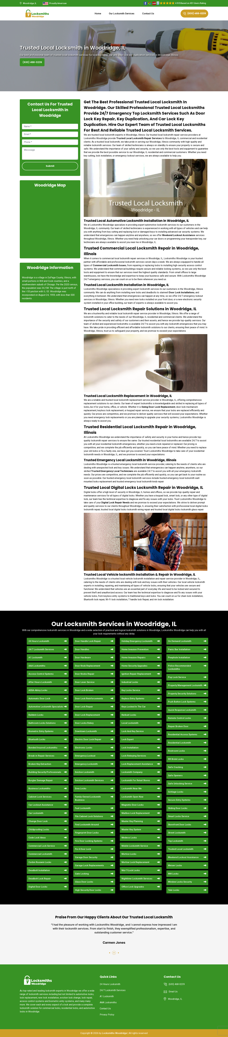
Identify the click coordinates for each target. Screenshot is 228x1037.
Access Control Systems (41, 674)
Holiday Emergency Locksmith (137, 641)
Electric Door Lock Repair (88, 739)
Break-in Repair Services (41, 755)
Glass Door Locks (84, 882)
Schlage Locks (175, 792)
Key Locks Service (131, 690)
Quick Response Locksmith (182, 710)
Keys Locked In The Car (134, 706)
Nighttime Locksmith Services (137, 878)
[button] (109, 952)
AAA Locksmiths (36, 665)
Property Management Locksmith (185, 685)
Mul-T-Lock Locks (131, 870)
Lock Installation (130, 747)
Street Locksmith (177, 832)
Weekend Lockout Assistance (183, 857)
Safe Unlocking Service (180, 783)
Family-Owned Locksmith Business (88, 798)
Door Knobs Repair (84, 674)
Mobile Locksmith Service (135, 846)
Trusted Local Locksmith (180, 849)
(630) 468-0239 (194, 13)
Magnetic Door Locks (133, 805)
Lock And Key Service (133, 731)
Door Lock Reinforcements (89, 698)
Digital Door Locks (37, 886)
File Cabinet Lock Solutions (89, 816)
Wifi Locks (173, 873)
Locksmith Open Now (132, 796)
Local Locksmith (130, 723)
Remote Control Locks (179, 718)
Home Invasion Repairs (133, 657)
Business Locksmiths (39, 788)
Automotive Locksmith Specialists (45, 706)
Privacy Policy (107, 1014)
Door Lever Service (85, 682)
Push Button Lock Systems (181, 701)
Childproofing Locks (38, 829)
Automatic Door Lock (39, 698)
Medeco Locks (129, 837)
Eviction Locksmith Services (89, 780)
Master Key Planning (132, 821)
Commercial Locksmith (40, 854)
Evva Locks (80, 788)
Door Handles (82, 649)
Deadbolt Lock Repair (39, 878)
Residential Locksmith (179, 742)
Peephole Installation (179, 657)
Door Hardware (83, 657)
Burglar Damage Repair (40, 780)
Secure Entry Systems (179, 800)
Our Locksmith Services (121, 13)
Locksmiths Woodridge (114, 1033)
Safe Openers (175, 775)
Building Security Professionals (44, 772)
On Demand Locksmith (179, 641)
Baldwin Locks (35, 715)
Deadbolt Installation (39, 870)
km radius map (50, 222)
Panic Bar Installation (179, 649)
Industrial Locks (130, 682)
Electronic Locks (83, 747)
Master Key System (131, 829)
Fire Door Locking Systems (88, 841)
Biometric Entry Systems (40, 731)
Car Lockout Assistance (40, 805)
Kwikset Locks (129, 715)
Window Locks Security (180, 882)
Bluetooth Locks (36, 739)
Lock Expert (128, 739)
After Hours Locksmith (40, 682)
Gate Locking (82, 873)
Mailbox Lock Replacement (136, 813)
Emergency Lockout (85, 755)
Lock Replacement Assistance (137, 764)
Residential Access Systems (182, 734)
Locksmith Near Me (132, 788)
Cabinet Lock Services (39, 796)
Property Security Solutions (182, 693)
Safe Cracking (175, 767)
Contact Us (148, 13)
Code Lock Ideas (37, 837)
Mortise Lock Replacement (135, 862)
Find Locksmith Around (87, 824)
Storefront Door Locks (179, 824)
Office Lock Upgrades (133, 886)
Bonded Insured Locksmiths (42, 747)
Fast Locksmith (83, 808)
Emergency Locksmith (86, 764)
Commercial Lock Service (41, 846)
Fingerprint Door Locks (87, 832)
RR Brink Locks (176, 759)
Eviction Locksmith (84, 772)
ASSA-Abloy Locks (37, 690)
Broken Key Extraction (39, 764)
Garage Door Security (86, 857)
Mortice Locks (129, 854)
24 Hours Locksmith (38, 641)
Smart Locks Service (178, 816)
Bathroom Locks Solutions (42, 723)
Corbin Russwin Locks (39, 862)
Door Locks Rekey (84, 723)
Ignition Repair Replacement (136, 674)
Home (98, 13)
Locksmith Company (132, 772)
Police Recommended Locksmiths (179, 667)
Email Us (173, 991)
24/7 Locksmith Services (41, 649)
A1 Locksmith (35, 657)
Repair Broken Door (178, 726)
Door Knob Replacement (87, 665)
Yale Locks (173, 890)
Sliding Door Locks (177, 808)
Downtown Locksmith (86, 731)
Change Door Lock (38, 821)
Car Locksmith (35, 813)
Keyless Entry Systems (133, 698)
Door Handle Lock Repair (88, 641)
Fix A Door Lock (83, 849)
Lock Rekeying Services (134, 755)
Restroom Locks (176, 751)
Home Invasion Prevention (135, 649)
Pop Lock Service (177, 677)
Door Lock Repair (84, 706)
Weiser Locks (175, 865)
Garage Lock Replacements (89, 865)
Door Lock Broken (84, 690)
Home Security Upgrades (134, 665)
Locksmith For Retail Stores (136, 780)
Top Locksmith (175, 841)
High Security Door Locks (88, 890)
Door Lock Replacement (87, 715)
